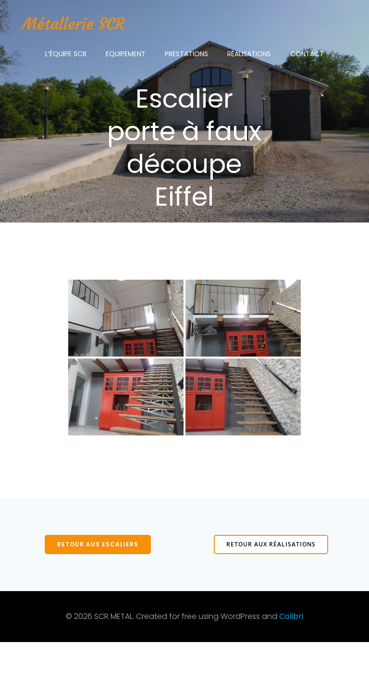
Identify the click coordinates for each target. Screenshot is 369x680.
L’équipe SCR (65, 53)
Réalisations (249, 53)
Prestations (186, 53)
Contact (307, 53)
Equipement (126, 53)
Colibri (291, 654)
